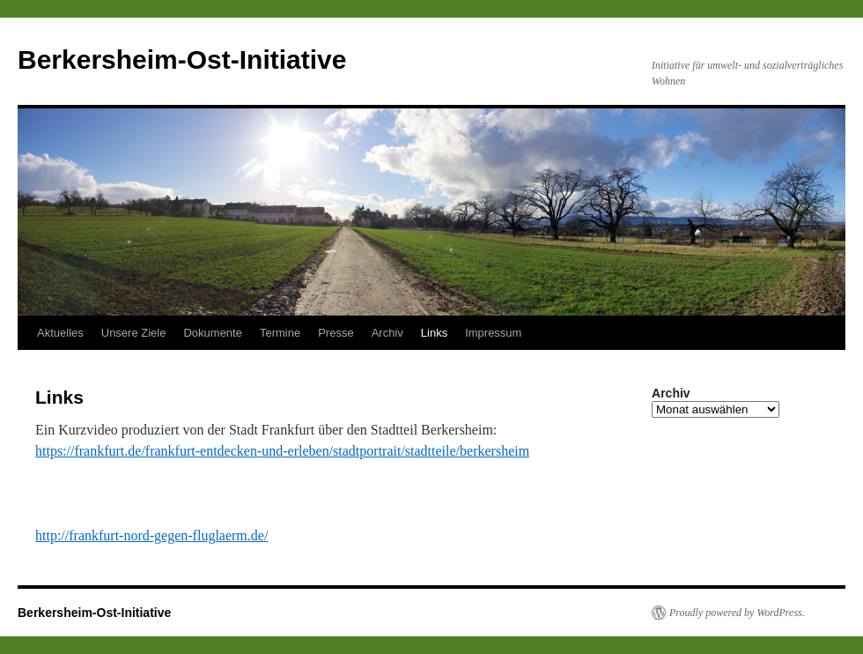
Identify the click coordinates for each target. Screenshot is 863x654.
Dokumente (212, 332)
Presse (335, 332)
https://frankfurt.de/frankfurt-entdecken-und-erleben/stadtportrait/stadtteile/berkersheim (282, 450)
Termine (280, 332)
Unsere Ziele (133, 332)
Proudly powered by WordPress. (737, 612)
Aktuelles (60, 332)
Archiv (387, 332)
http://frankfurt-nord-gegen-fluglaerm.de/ (151, 535)
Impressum (493, 332)
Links (434, 332)
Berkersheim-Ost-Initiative (182, 59)
